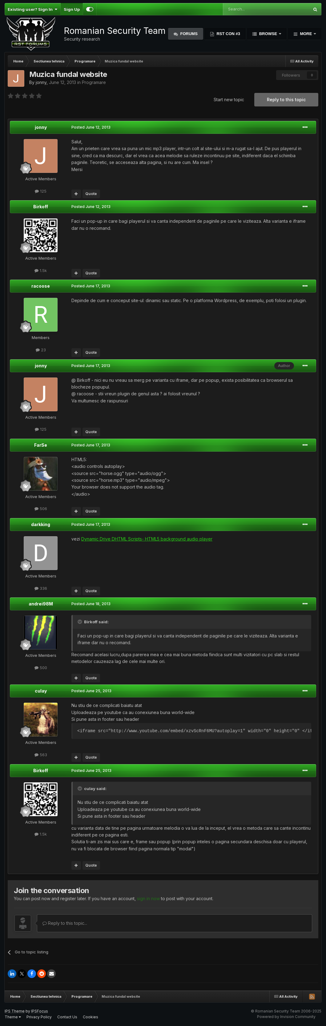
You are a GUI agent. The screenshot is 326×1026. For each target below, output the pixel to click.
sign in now (148, 898)
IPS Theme (15, 1011)
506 (40, 508)
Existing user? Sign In (32, 9)
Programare (94, 82)
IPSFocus (39, 1011)
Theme (13, 1017)
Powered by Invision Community (286, 1016)
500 (40, 667)
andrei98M (41, 603)
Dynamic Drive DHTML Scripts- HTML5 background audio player (146, 538)
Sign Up (72, 9)
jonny (41, 82)
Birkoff (40, 206)
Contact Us (67, 1017)
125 (40, 191)
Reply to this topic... (64, 923)
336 (40, 588)
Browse (268, 33)
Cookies (90, 1017)
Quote (91, 193)
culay (41, 690)
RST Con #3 (227, 33)
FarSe (40, 445)
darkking (40, 524)
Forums (188, 33)
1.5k (40, 270)
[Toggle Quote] (80, 621)
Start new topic (229, 99)
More (306, 33)
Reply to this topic (286, 99)
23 (41, 349)
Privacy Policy (39, 1017)
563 (40, 754)
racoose (40, 286)
